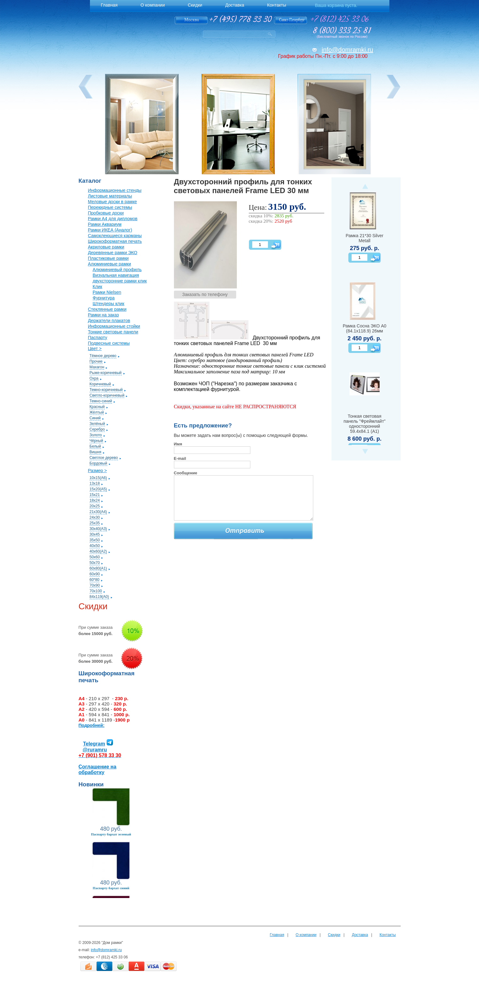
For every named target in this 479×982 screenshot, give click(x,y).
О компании (306, 935)
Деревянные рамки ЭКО (112, 252)
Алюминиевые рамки (109, 263)
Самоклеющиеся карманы (115, 235)
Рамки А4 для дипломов (112, 218)
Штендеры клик (109, 303)
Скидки (334, 935)
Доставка (360, 935)
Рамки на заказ (103, 314)
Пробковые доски (106, 212)
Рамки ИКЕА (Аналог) (110, 229)
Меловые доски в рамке (112, 201)
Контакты (388, 935)
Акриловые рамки (106, 246)
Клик (97, 286)
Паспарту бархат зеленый (111, 834)
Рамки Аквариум (105, 224)
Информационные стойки (114, 326)
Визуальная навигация (116, 275)
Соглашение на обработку (97, 769)
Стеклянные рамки (107, 309)
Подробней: (92, 725)
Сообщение (186, 473)
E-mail (180, 458)
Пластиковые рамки (108, 258)
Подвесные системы (109, 343)
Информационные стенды (115, 190)
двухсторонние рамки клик (120, 280)
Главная (277, 935)
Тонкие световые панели (113, 331)
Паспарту (97, 337)
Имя (178, 444)
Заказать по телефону (205, 294)
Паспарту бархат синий (111, 888)
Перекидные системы (110, 207)
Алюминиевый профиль (117, 269)
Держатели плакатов (109, 320)
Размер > (97, 470)
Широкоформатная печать (115, 241)
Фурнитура (104, 297)
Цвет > (95, 348)
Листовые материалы (110, 195)
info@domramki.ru (347, 49)
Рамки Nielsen (107, 292)
